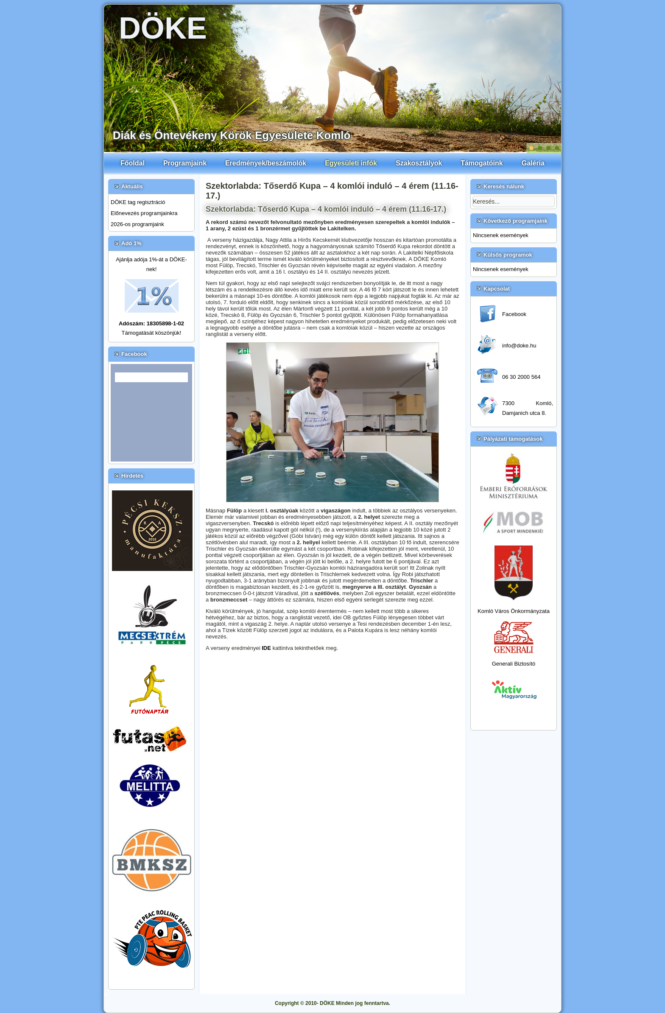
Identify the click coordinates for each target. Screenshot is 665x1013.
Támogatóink (482, 163)
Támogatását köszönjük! (152, 333)
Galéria (533, 163)
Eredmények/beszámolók (265, 163)
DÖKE (163, 28)
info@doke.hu (519, 345)
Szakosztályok (419, 163)
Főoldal (132, 163)
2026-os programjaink (137, 224)
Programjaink (185, 163)
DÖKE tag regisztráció (138, 202)
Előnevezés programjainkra (144, 213)
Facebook (514, 314)
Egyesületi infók (351, 163)
